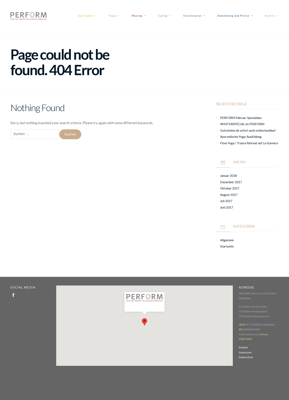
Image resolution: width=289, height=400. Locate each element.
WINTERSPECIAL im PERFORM (242, 124)
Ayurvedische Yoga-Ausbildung (241, 136)
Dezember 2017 (231, 182)
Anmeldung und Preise (233, 15)
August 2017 (229, 194)
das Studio (85, 15)
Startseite (227, 246)
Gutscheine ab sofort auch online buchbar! (248, 130)
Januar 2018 (228, 175)
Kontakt (243, 347)
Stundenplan (192, 15)
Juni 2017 (226, 207)
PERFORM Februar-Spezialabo (241, 118)
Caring (163, 15)
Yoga (112, 15)
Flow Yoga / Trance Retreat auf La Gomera (249, 143)
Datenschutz (246, 357)
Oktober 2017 (229, 188)
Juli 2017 (226, 201)
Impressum (245, 352)
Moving (137, 15)
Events (270, 15)
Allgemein (227, 240)
